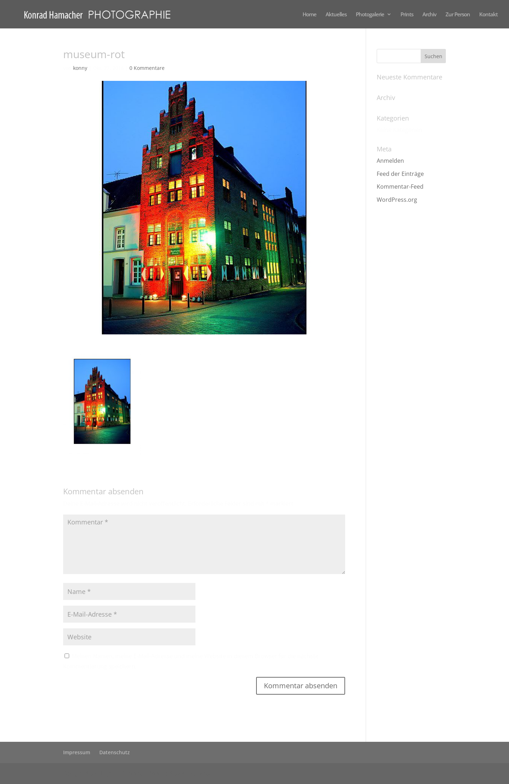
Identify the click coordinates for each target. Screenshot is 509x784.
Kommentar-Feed (400, 186)
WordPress (196, 773)
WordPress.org (397, 200)
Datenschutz (114, 752)
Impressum (76, 752)
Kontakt (488, 15)
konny (80, 68)
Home (309, 15)
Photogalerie (370, 15)
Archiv (429, 15)
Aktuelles (336, 15)
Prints (406, 15)
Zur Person (458, 15)
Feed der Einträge (400, 174)
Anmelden (390, 161)
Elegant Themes (120, 773)
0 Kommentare (147, 68)
